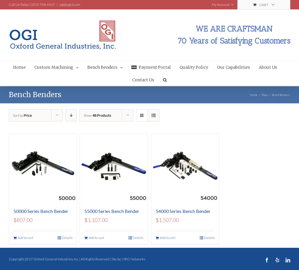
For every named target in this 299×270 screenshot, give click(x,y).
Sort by (22, 115)
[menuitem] (23, 67)
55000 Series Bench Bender (111, 211)
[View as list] (153, 115)
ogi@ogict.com (69, 4)
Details (67, 237)
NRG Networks (133, 259)
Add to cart (25, 237)
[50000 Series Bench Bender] (43, 168)
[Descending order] (71, 115)
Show (97, 115)
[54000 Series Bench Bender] (185, 168)
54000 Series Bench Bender (183, 211)
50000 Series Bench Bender (40, 211)
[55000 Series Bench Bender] (114, 168)
